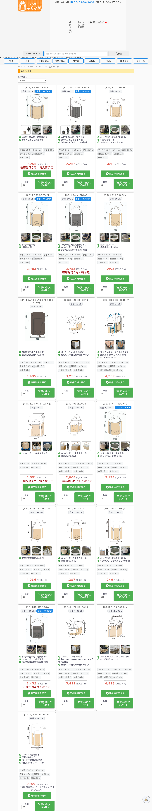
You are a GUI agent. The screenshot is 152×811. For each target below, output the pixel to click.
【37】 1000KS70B (76, 404)
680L (64, 366)
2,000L (104, 673)
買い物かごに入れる (45, 183)
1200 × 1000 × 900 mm (74, 669)
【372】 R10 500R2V (115, 195)
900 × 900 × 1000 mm (113, 362)
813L (25, 463)
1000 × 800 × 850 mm (74, 362)
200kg (26, 154)
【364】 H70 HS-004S (76, 607)
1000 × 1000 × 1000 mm (75, 463)
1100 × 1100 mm (71, 566)
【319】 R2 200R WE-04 (76, 88)
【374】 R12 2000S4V (115, 607)
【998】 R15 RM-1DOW (36, 607)
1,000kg (78, 366)
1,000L (65, 467)
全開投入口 (39, 154)
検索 (119, 53)
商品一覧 (141, 61)
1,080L (65, 673)
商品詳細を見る (36, 174)
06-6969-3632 (83, 2)
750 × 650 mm (109, 150)
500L (49, 255)
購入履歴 (81, 24)
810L (103, 366)
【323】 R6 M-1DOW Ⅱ (115, 404)
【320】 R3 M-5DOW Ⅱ (36, 195)
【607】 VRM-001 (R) (115, 509)
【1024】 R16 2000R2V (37, 715)
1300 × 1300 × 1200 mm (114, 669)
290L (127, 150)
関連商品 (124, 61)
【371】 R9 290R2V (115, 88)
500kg (26, 259)
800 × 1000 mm (109, 255)
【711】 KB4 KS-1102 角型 (37, 404)
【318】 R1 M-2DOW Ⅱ (37, 88)
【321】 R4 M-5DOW (76, 195)
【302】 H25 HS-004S (76, 300)
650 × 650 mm (31, 150)
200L (49, 150)
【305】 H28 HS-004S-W (115, 300)
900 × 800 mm (31, 255)
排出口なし (24, 158)
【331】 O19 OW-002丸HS (37, 509)
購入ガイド (70, 27)
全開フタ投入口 (65, 370)
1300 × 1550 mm (32, 770)
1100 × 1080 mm (110, 463)
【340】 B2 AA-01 (75, 509)
